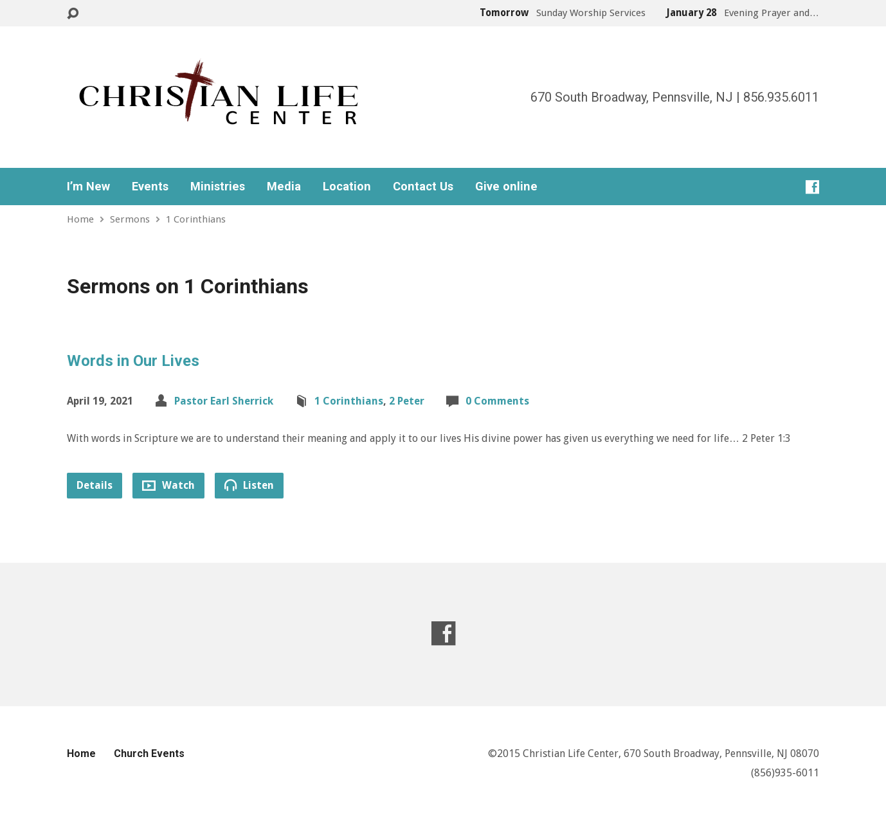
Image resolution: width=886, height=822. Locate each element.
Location (347, 186)
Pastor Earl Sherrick (223, 401)
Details (95, 485)
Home (80, 219)
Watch (168, 485)
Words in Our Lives (133, 361)
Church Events (149, 753)
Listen (249, 485)
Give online (506, 186)
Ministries (217, 186)
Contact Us (423, 186)
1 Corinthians (196, 219)
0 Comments (497, 401)
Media (284, 186)
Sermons (130, 219)
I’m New (88, 186)
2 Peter (406, 401)
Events (150, 186)
